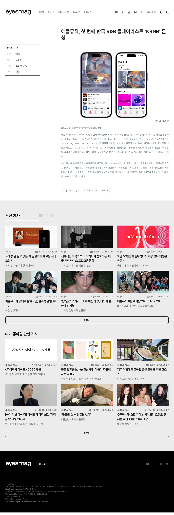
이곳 (95, 172)
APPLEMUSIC (91, 190)
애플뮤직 (67, 190)
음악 (77, 190)
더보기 (87, 322)
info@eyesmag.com (93, 489)
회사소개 (151, 12)
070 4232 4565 (74, 489)
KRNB (105, 190)
